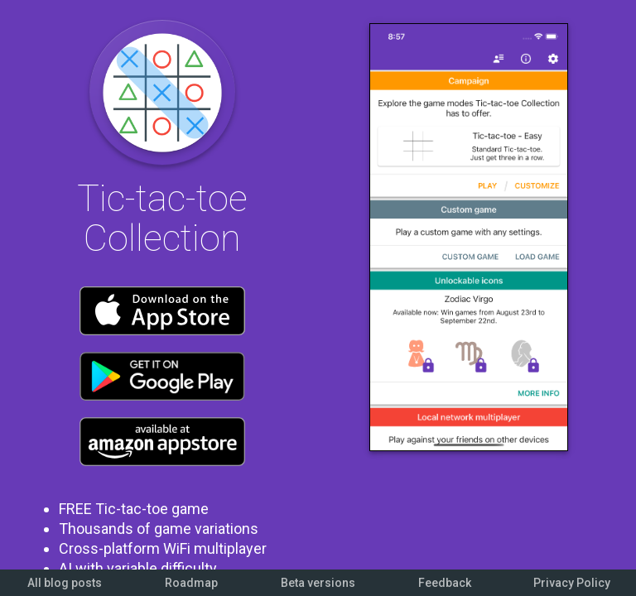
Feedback (444, 582)
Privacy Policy (571, 582)
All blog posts (64, 582)
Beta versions (318, 582)
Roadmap (191, 582)
